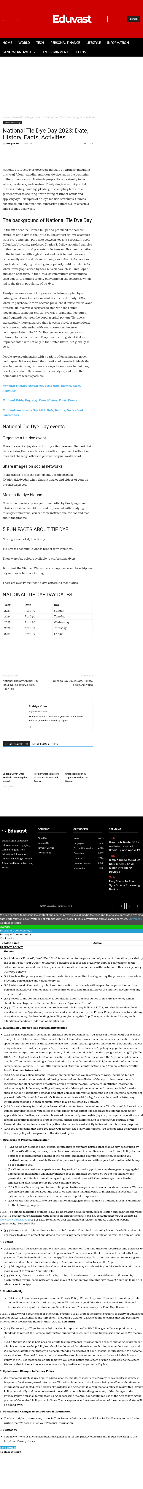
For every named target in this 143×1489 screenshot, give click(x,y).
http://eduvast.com (37, 762)
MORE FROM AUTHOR (45, 795)
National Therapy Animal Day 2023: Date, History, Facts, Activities (20, 735)
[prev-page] (5, 839)
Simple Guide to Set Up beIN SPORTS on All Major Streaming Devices (123, 911)
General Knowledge (22, 117)
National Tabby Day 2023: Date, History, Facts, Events (40, 451)
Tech (111, 888)
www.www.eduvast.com (15, 1254)
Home (6, 117)
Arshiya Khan (12, 143)
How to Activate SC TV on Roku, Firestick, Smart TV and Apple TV (124, 895)
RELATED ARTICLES (16, 795)
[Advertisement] (71, 84)
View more (135, 954)
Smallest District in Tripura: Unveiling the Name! (76, 828)
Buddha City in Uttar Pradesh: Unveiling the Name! (15, 828)
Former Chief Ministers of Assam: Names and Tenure (46, 828)
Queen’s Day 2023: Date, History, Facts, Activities (73, 733)
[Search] (133, 19)
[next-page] (11, 839)
